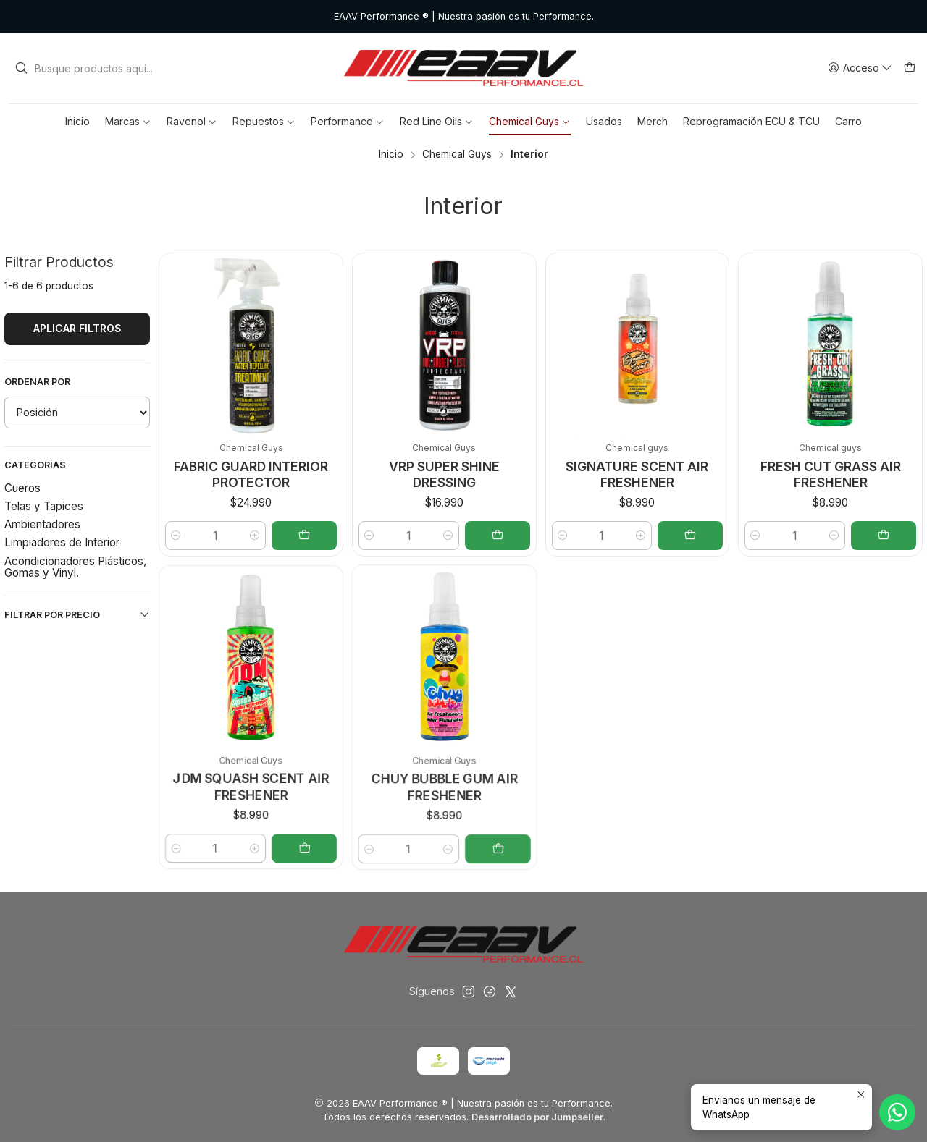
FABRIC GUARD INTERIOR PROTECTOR (251, 474)
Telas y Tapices (43, 506)
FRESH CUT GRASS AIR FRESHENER (830, 474)
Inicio (391, 155)
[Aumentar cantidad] (641, 535)
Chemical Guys (457, 155)
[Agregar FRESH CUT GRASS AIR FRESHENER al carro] (883, 535)
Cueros (22, 488)
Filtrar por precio (77, 614)
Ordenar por (37, 381)
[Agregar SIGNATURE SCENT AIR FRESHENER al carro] (690, 535)
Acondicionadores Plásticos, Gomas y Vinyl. (75, 567)
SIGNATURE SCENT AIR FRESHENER (637, 474)
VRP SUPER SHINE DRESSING (444, 474)
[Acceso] (860, 68)
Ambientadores (42, 524)
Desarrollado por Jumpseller (537, 1117)
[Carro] (909, 68)
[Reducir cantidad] (563, 535)
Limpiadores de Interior (61, 542)
